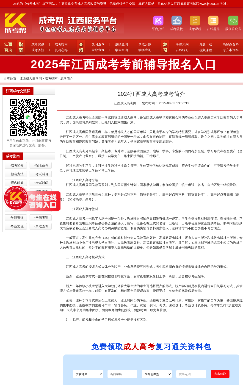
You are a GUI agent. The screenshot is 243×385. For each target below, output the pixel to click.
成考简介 (66, 78)
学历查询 (144, 50)
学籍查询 (121, 50)
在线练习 (182, 50)
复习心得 (61, 50)
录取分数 (144, 44)
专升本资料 (231, 50)
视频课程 (205, 50)
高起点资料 (231, 44)
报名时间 (17, 183)
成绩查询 (121, 44)
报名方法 (17, 174)
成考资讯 (37, 44)
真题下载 (205, 44)
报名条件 (42, 165)
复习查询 (98, 44)
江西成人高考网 (30, 78)
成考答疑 (37, 50)
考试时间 (42, 183)
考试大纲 (182, 44)
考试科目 (42, 174)
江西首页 (8, 47)
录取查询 (98, 50)
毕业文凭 (17, 226)
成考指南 (61, 44)
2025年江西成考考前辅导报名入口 (124, 64)
